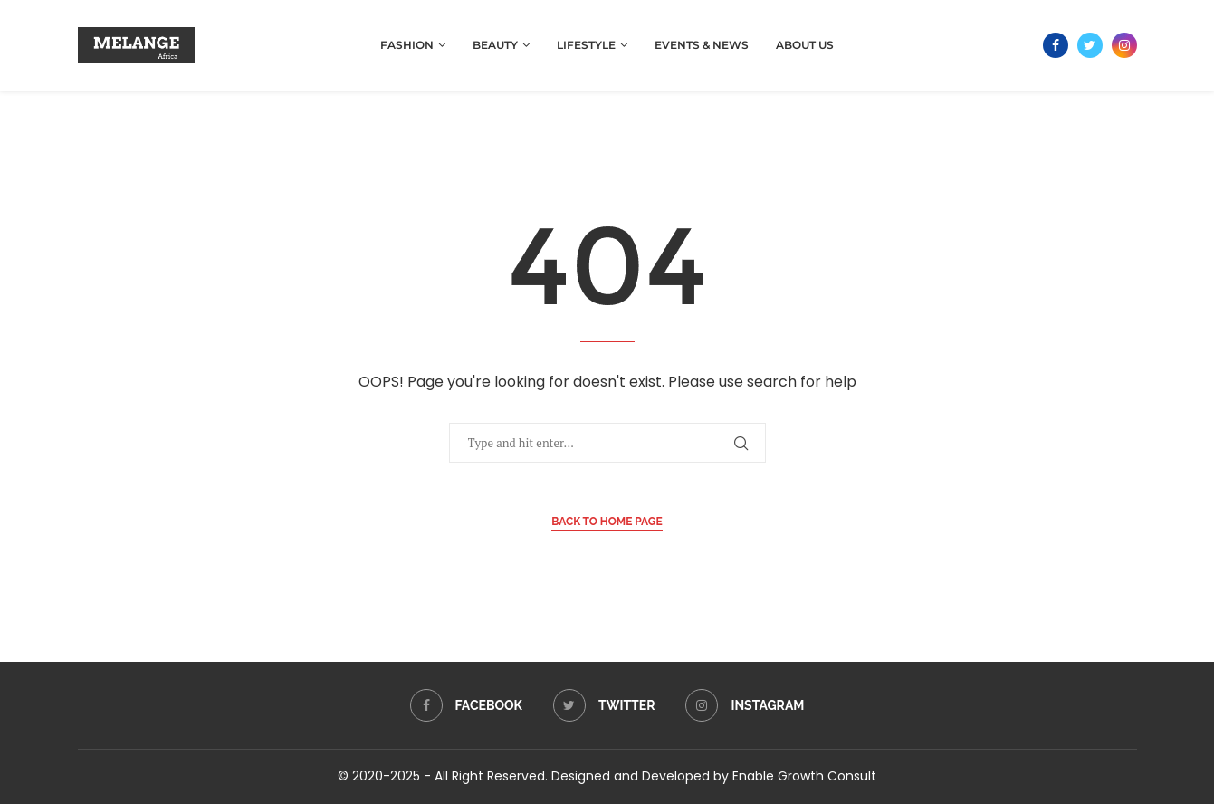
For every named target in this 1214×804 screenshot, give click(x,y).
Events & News (702, 45)
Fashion (407, 45)
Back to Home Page (607, 521)
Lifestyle (586, 45)
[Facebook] (1055, 45)
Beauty (495, 45)
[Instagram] (1124, 45)
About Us (805, 45)
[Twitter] (1090, 45)
